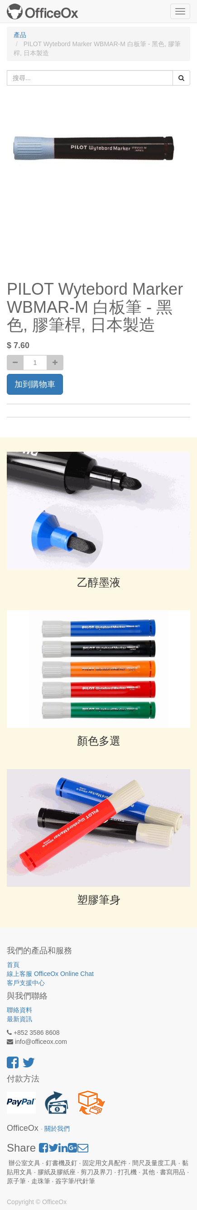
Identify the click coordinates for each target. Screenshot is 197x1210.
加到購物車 (34, 384)
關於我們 (57, 1128)
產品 (20, 34)
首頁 (13, 964)
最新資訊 (19, 1019)
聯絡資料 (19, 1010)
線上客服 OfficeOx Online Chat (50, 973)
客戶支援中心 (26, 982)
